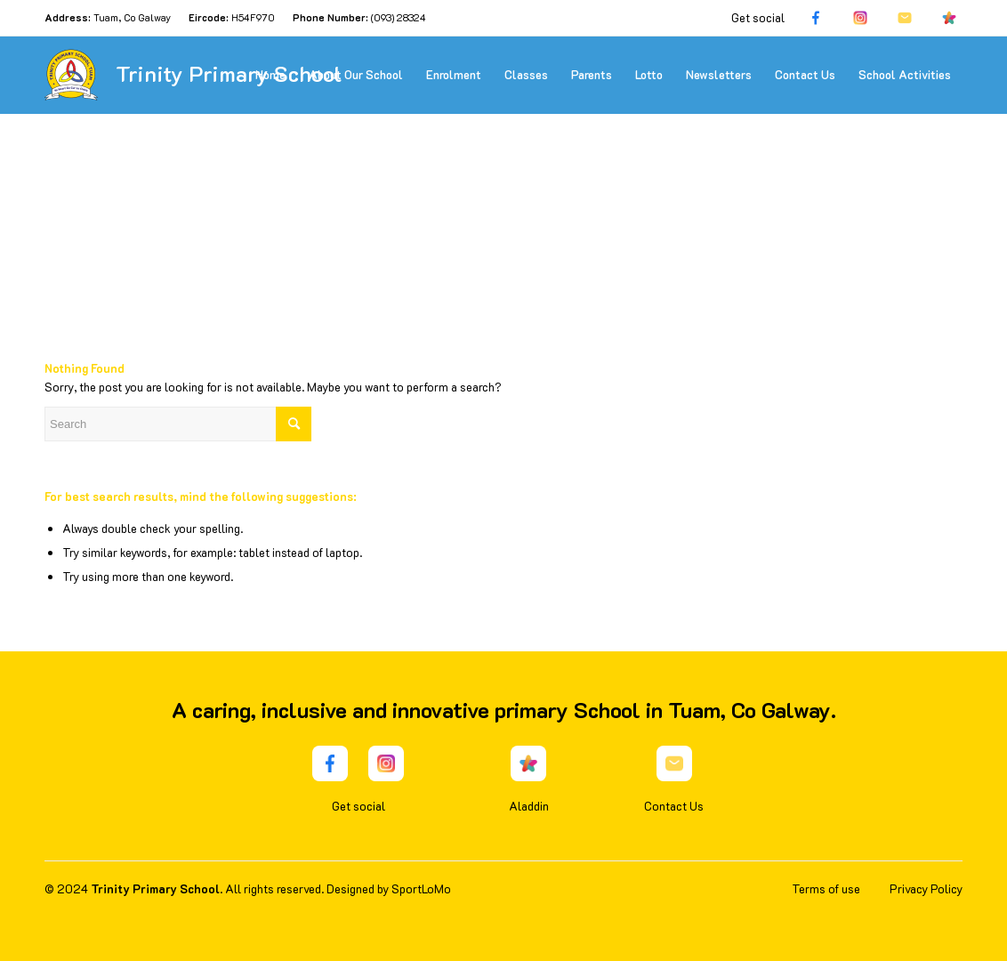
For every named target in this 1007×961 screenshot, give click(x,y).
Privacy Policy (926, 888)
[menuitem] (270, 75)
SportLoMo (421, 888)
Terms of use (826, 888)
